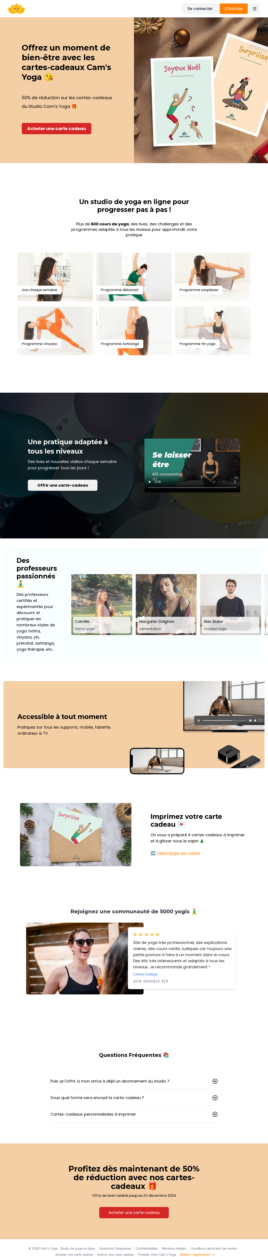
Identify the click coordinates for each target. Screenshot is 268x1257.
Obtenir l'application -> (196, 1254)
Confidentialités (147, 1248)
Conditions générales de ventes (214, 1248)
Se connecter (200, 8)
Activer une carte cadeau (115, 1254)
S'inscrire (234, 8)
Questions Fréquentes (115, 1248)
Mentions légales (174, 1248)
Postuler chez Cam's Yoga (157, 1254)
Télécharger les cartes (178, 853)
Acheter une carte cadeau (74, 1254)
